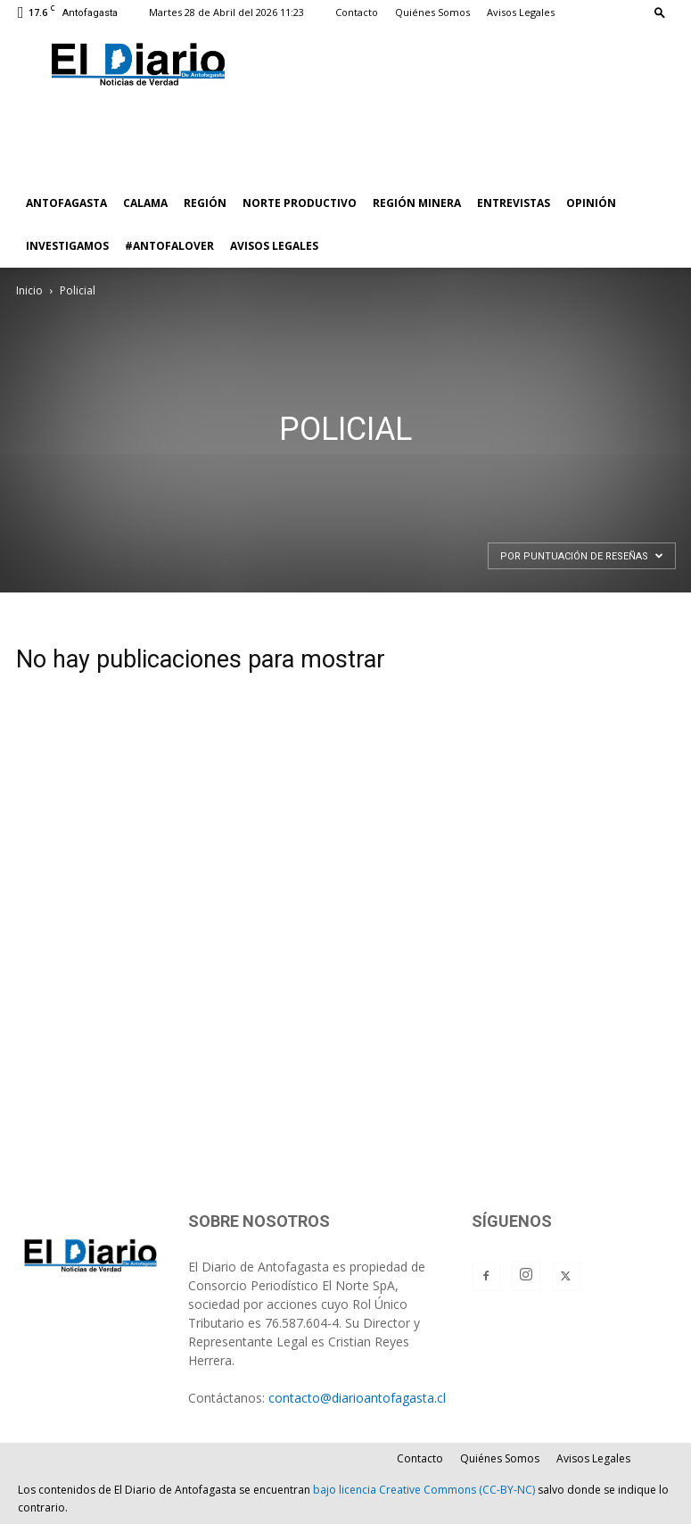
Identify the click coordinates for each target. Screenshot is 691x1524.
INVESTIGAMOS (67, 245)
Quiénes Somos (432, 12)
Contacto (356, 12)
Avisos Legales (521, 12)
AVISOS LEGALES (274, 245)
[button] (659, 12)
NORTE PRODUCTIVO (300, 203)
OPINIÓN (591, 203)
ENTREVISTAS (513, 203)
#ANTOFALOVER (169, 245)
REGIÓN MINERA (417, 203)
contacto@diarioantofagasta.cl (357, 1397)
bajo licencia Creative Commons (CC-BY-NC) (424, 1489)
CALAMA (145, 203)
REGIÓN (205, 203)
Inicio (29, 290)
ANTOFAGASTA (66, 203)
